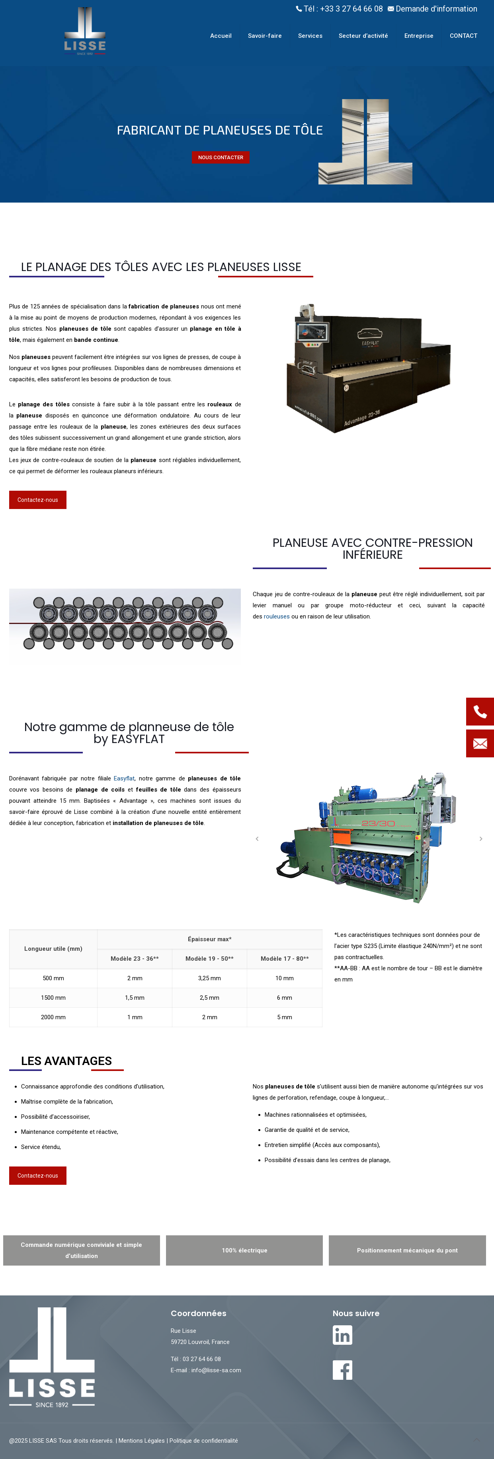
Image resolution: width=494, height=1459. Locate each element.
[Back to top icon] (477, 1440)
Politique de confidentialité (203, 1440)
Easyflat (124, 778)
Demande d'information (436, 9)
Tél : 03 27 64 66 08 (196, 1359)
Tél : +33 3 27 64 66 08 (343, 9)
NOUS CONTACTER (220, 157)
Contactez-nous (38, 500)
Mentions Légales (142, 1440)
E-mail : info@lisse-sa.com (206, 1370)
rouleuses (277, 616)
